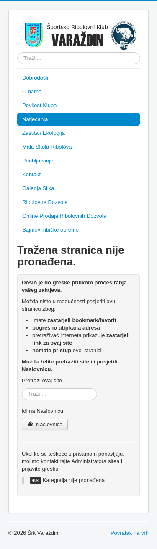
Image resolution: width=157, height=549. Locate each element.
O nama (31, 91)
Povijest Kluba (39, 105)
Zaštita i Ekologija (43, 133)
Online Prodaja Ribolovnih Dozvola (64, 216)
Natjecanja (35, 119)
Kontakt (31, 174)
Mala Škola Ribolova (47, 147)
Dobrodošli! (36, 78)
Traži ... (17, 52)
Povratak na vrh (130, 533)
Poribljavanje (37, 160)
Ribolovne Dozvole (44, 202)
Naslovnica (44, 424)
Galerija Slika (38, 188)
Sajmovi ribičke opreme (50, 230)
